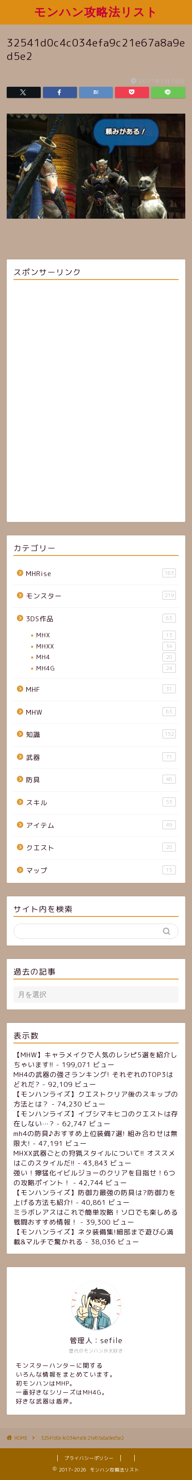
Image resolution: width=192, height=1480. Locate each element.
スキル (101, 802)
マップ (101, 870)
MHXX (106, 646)
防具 (101, 780)
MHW (101, 712)
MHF (101, 689)
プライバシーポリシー (89, 1458)
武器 (101, 757)
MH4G (106, 668)
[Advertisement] (96, 402)
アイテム (101, 825)
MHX (106, 635)
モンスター (101, 596)
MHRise (101, 573)
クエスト (101, 847)
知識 (101, 734)
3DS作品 (101, 618)
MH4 (106, 657)
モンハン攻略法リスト (96, 11)
